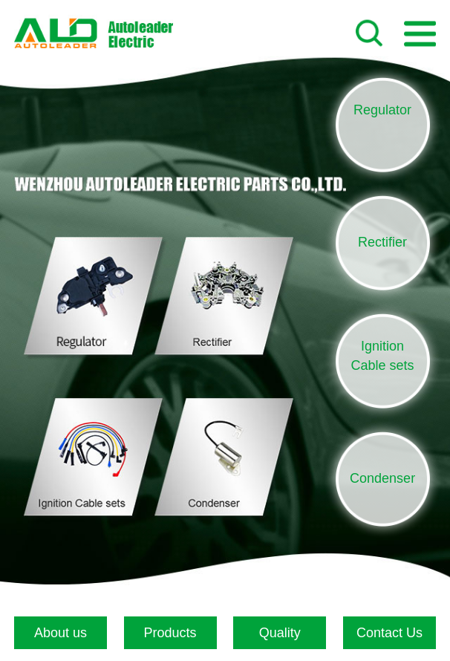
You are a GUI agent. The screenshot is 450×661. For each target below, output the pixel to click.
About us (60, 632)
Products (170, 632)
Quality (280, 632)
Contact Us (389, 632)
